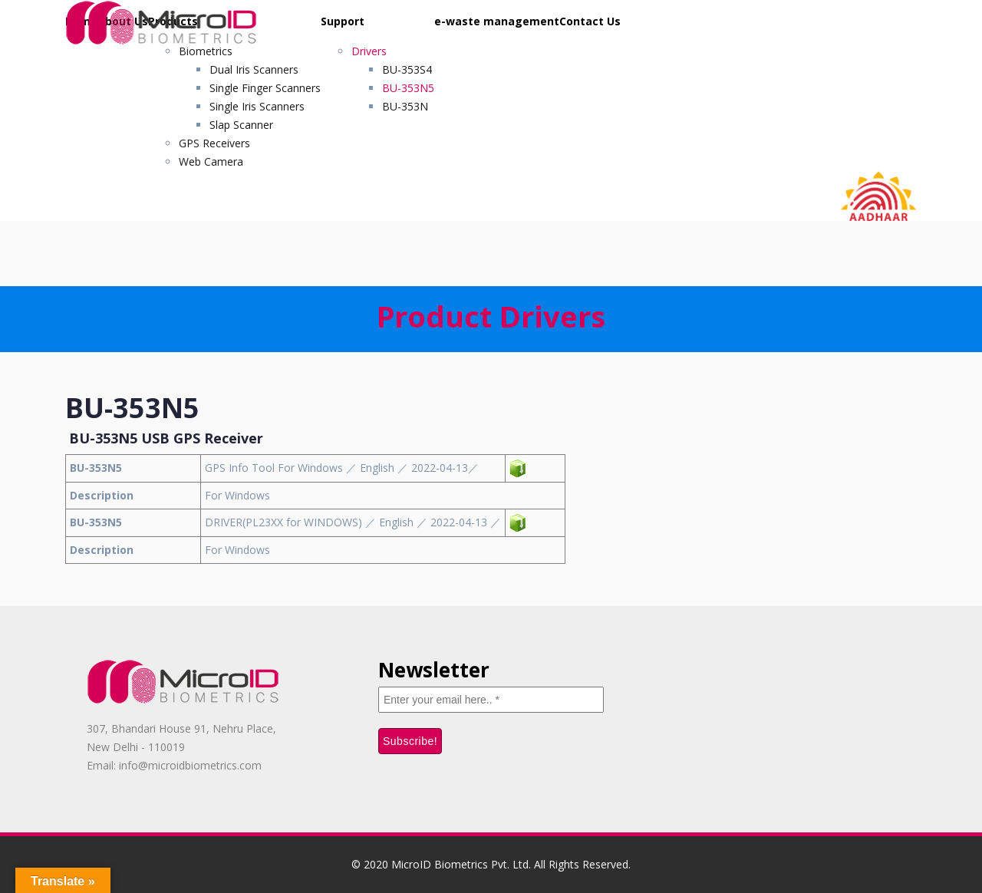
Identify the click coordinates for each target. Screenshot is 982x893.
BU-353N (405, 106)
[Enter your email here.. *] (491, 700)
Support (342, 21)
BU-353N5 (408, 88)
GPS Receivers (214, 143)
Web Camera (211, 161)
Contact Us (590, 21)
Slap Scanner (241, 124)
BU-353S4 (407, 69)
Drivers (369, 51)
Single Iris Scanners (257, 106)
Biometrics (205, 51)
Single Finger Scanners (265, 88)
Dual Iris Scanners (253, 69)
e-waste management (496, 21)
